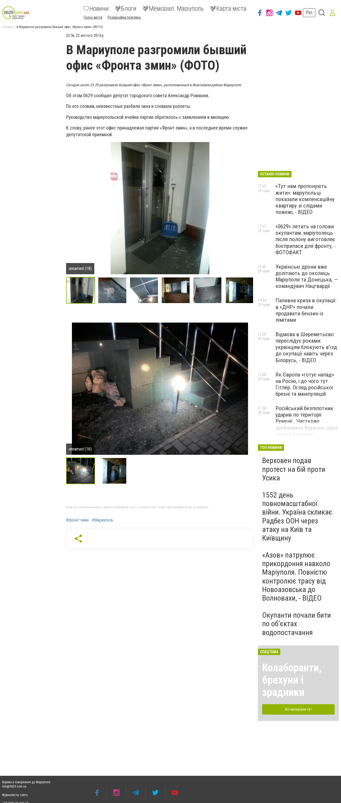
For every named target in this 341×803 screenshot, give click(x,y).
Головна (7, 27)
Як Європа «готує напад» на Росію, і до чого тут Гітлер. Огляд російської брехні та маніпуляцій (304, 384)
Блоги (125, 8)
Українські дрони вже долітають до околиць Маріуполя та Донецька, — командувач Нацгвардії (306, 276)
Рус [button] (309, 12)
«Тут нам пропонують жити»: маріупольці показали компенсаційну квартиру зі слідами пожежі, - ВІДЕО (305, 199)
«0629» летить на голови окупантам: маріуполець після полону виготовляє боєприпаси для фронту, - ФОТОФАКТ (305, 239)
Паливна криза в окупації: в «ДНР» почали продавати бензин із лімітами (305, 310)
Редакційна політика (124, 17)
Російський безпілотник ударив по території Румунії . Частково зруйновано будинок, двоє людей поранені (306, 421)
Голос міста (93, 17)
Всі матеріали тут (298, 709)
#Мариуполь (102, 520)
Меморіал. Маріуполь (173, 8)
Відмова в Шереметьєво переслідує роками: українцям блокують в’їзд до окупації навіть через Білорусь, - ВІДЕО (306, 347)
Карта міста (228, 8)
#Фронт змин (77, 520)
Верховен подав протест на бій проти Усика (293, 469)
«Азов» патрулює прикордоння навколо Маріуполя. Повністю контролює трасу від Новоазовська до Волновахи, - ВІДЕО (296, 576)
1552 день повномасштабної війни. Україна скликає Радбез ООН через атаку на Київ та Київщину (297, 516)
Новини (96, 8)
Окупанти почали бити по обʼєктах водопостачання (296, 624)
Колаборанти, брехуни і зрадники (292, 680)
